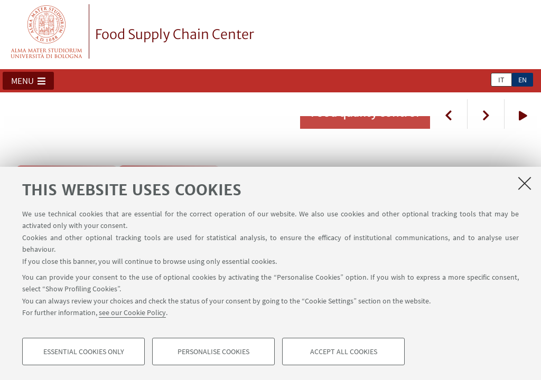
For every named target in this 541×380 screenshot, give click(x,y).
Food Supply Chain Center (174, 34)
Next (485, 114)
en (522, 79)
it (501, 79)
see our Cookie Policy (132, 312)
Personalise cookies (213, 351)
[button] (28, 81)
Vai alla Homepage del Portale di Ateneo (46, 31)
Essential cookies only (83, 351)
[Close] (524, 183)
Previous (448, 114)
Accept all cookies (343, 351)
